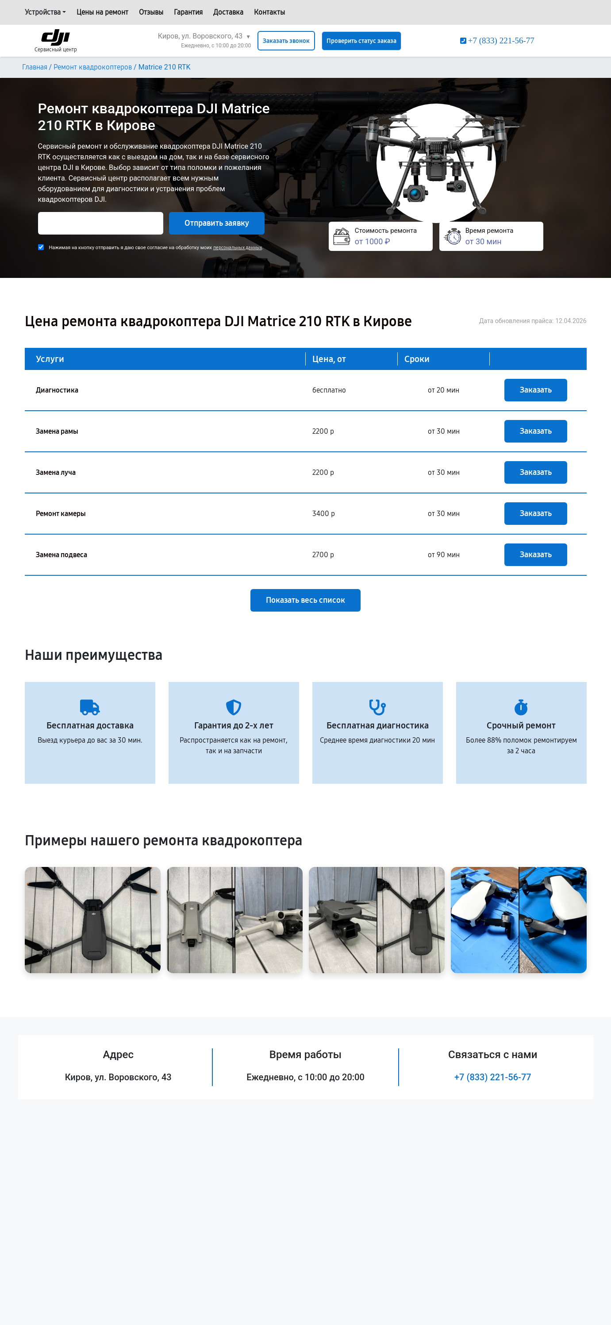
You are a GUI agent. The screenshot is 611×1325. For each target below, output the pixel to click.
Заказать (536, 390)
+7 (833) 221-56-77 (492, 1077)
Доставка (228, 12)
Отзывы (151, 12)
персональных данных (237, 247)
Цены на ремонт (102, 12)
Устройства (43, 12)
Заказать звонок (286, 41)
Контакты (269, 12)
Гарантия (188, 12)
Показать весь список (305, 600)
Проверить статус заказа (361, 41)
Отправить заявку (216, 223)
